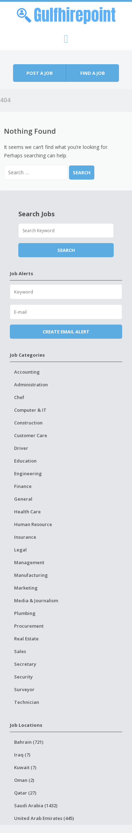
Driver (21, 448)
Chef (19, 397)
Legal (20, 550)
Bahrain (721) (28, 742)
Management (29, 562)
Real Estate (26, 638)
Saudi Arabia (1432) (35, 805)
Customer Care (30, 435)
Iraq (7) (22, 754)
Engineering (28, 473)
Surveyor (24, 689)
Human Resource (33, 524)
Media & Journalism (36, 600)
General (23, 499)
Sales (20, 651)
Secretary (25, 664)
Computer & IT (30, 410)
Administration (31, 384)
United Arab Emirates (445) (44, 818)
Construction (28, 422)
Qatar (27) (25, 793)
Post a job (39, 73)
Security (23, 677)
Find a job (92, 73)
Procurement (29, 626)
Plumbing (25, 613)
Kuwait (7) (25, 767)
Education (25, 461)
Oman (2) (24, 780)
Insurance (25, 537)
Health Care (27, 511)
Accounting (27, 372)
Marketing (26, 588)
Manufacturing (31, 575)
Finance (23, 486)
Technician (26, 702)
